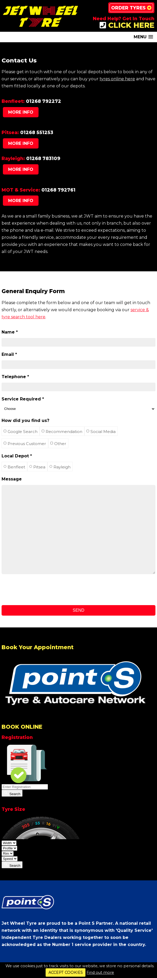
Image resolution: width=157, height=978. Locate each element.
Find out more (100, 972)
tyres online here (117, 78)
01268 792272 (43, 101)
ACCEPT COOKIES (65, 972)
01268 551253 (36, 132)
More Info (20, 112)
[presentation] (41, 589)
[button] (143, 37)
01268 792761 (58, 190)
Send (78, 610)
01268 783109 (43, 158)
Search (12, 793)
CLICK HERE (127, 25)
